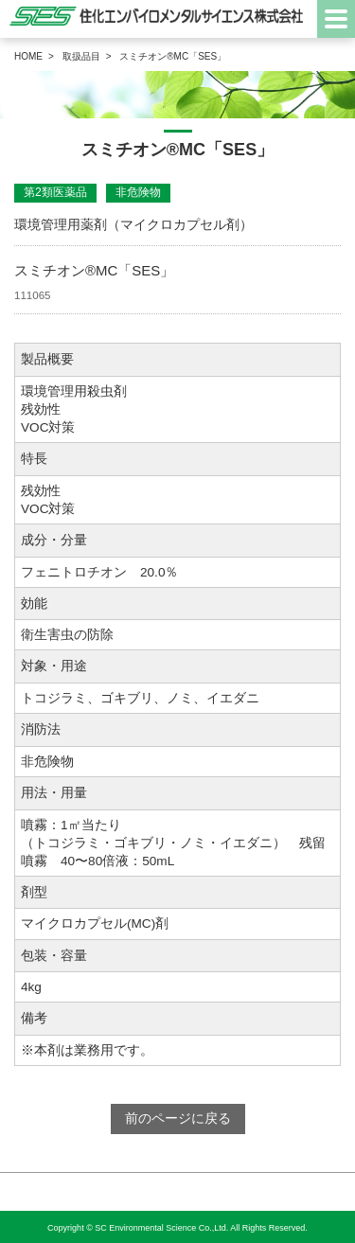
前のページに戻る (178, 1118)
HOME (28, 56)
